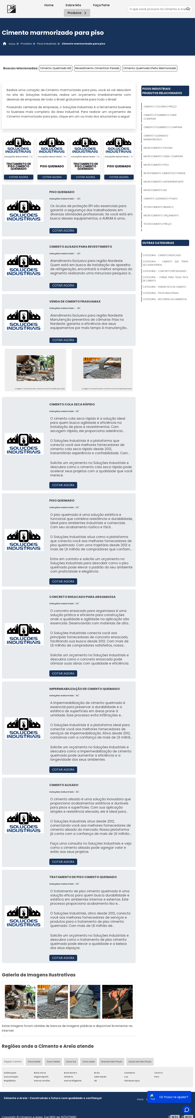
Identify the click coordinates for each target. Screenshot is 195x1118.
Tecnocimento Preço (158, 224)
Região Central (12, 1061)
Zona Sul (71, 1061)
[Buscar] (188, 9)
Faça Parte (101, 5)
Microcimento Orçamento (161, 215)
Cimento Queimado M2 (55, 68)
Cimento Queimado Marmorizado (156, 137)
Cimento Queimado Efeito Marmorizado (149, 68)
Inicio (140, 1099)
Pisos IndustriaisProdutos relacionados (162, 91)
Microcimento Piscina (158, 148)
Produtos (77, 13)
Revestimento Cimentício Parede (97, 68)
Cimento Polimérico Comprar (163, 127)
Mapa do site (183, 1099)
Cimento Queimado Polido (161, 198)
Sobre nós (152, 1099)
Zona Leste (89, 1061)
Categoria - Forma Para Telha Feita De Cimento (165, 279)
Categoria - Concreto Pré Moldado (164, 271)
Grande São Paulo (111, 1061)
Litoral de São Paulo (140, 1061)
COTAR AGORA (18, 177)
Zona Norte (34, 1061)
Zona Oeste (53, 1061)
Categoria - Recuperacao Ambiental (165, 299)
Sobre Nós (73, 5)
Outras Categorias (158, 243)
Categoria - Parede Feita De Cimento (164, 286)
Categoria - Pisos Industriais (161, 293)
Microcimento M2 (155, 190)
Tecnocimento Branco (159, 207)
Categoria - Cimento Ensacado (162, 255)
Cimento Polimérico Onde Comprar (160, 117)
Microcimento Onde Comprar (163, 156)
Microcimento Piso (156, 165)
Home (48, 5)
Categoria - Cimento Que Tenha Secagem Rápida (165, 263)
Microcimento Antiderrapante (164, 181)
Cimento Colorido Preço (160, 106)
